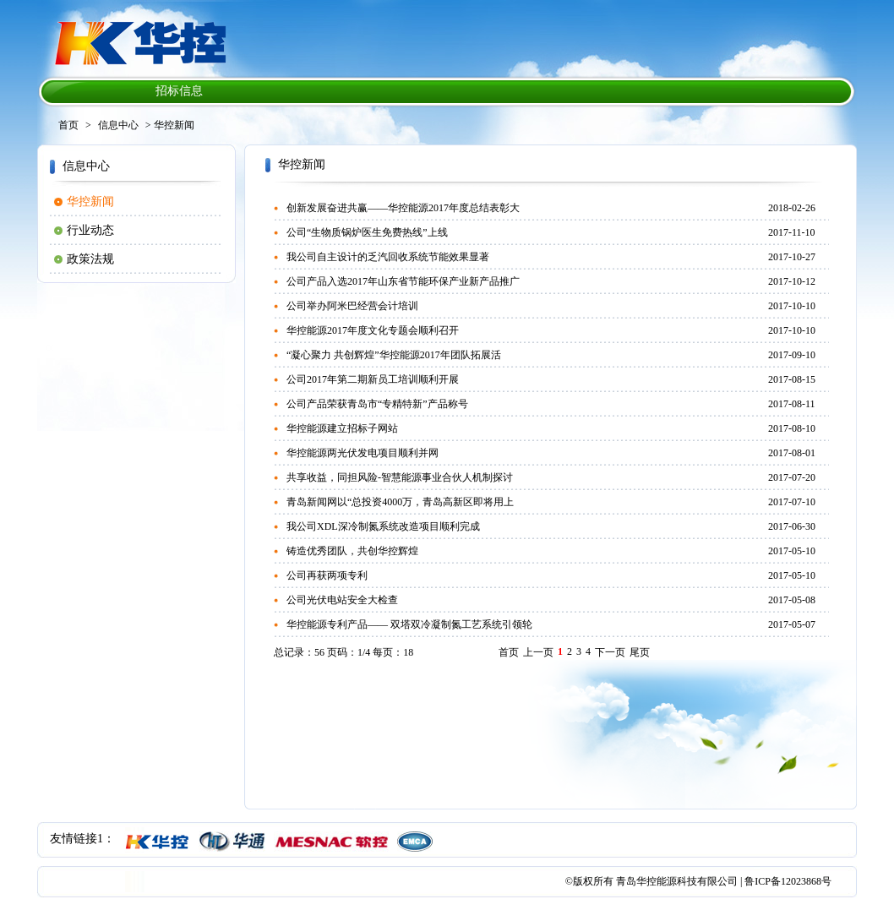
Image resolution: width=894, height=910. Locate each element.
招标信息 (179, 90)
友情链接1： (82, 838)
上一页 (538, 652)
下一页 (610, 652)
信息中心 (118, 125)
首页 (68, 125)
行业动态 (90, 230)
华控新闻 (90, 201)
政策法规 (90, 259)
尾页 (640, 652)
